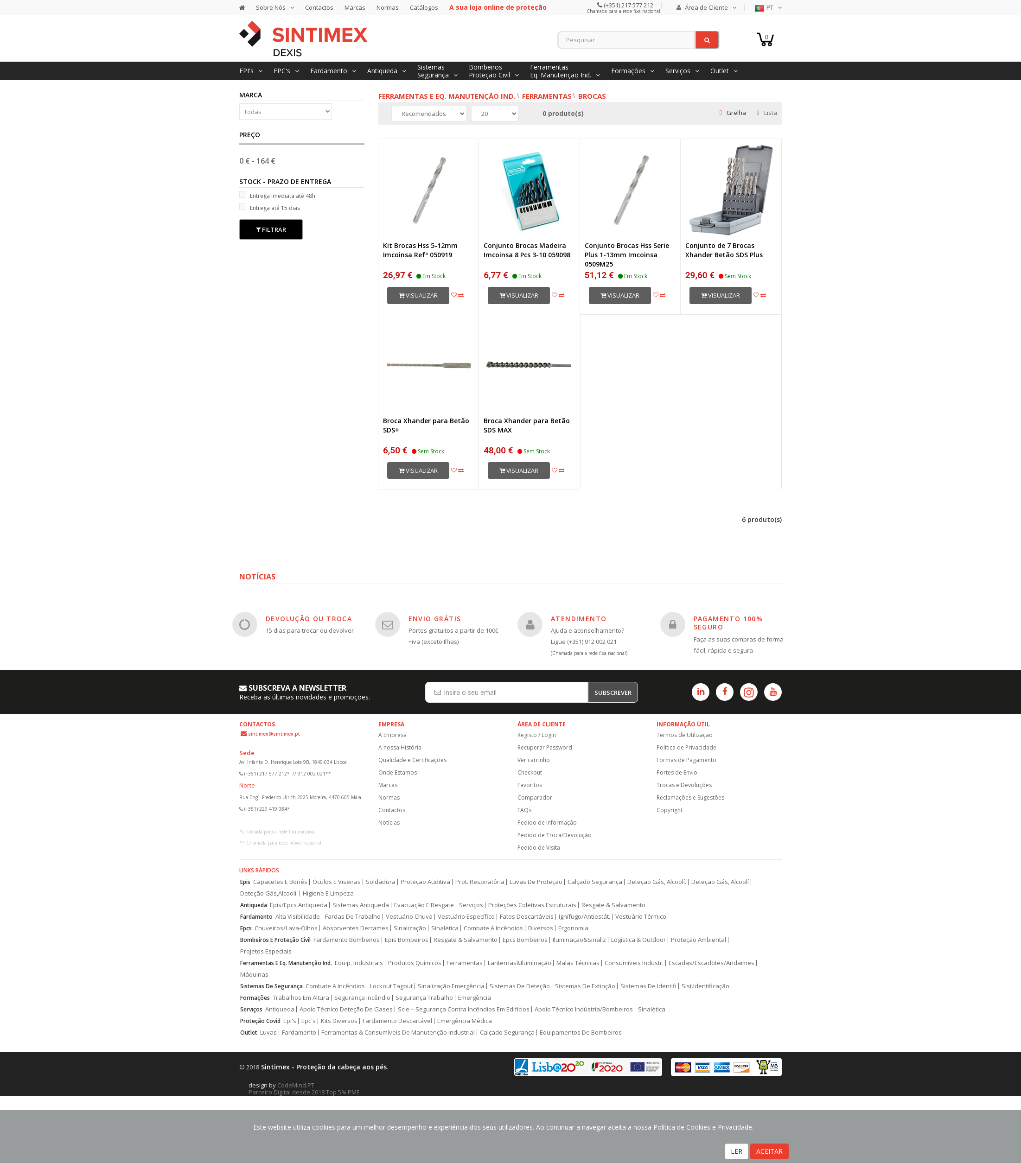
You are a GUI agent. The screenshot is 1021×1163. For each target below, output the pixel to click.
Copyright (670, 810)
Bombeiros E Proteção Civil (275, 940)
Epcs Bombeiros (525, 940)
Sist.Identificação (705, 986)
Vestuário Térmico (640, 917)
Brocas (592, 96)
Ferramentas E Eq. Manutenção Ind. (286, 963)
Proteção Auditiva (425, 882)
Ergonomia (573, 928)
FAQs (524, 810)
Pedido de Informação (547, 822)
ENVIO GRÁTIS (434, 618)
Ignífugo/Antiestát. (584, 917)
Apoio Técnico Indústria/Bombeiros (584, 1009)
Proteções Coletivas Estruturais (532, 905)
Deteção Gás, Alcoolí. (656, 882)
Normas (387, 7)
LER (736, 1151)
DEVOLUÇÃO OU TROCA (309, 618)
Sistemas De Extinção (585, 986)
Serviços (471, 905)
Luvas (268, 1033)
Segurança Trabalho (424, 998)
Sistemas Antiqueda (360, 905)
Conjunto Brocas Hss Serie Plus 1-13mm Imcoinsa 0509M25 (627, 254)
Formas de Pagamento (686, 760)
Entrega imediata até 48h (277, 195)
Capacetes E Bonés (280, 882)
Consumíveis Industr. (634, 963)
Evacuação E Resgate (424, 905)
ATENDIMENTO (578, 618)
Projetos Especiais (266, 951)
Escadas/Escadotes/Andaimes (711, 963)
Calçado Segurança (595, 882)
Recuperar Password (544, 747)
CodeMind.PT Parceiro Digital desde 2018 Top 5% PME (304, 1088)
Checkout (529, 772)
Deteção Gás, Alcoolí (720, 882)
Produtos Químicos (414, 963)
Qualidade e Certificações (412, 760)
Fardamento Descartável (397, 1021)
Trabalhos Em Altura (301, 998)
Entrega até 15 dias (269, 207)
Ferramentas (547, 96)
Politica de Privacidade (686, 747)
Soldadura (381, 882)
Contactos (319, 7)
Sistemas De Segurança (271, 986)
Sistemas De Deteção (520, 986)
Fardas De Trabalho (353, 917)
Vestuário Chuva (409, 917)
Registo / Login (536, 735)
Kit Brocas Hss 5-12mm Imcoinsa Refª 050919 (420, 250)
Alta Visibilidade (297, 917)
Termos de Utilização (685, 735)
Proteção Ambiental (698, 940)
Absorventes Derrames (356, 928)
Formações (255, 998)
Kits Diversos (339, 1021)
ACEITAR (769, 1151)
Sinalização (410, 928)
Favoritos (529, 785)
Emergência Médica (464, 1021)
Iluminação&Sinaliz (579, 940)
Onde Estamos (397, 772)
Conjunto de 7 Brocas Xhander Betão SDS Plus (724, 250)
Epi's (289, 1021)
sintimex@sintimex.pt (274, 734)
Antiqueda (253, 905)
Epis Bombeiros (406, 940)
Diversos (540, 928)
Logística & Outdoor (638, 940)
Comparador (534, 797)
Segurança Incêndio (362, 998)
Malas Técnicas (578, 963)
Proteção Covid (260, 1021)
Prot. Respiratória (479, 882)
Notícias (389, 822)
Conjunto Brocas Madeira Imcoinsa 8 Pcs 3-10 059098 (527, 250)
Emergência (474, 998)
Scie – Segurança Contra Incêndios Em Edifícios (464, 1009)
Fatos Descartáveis (527, 917)
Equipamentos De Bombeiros (581, 1033)
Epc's (308, 1021)
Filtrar (271, 229)
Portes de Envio (677, 772)
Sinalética (445, 928)
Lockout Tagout (391, 986)
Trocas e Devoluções (684, 785)
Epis (245, 882)
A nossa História (399, 747)
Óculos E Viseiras (337, 882)
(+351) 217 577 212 (627, 5)
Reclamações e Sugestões (690, 797)
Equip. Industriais (359, 963)
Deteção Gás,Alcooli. (269, 893)
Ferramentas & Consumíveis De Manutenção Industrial (398, 1033)
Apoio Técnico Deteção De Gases (346, 1009)
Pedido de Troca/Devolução (554, 835)
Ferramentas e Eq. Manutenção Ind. (447, 96)
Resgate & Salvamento (613, 905)
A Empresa (392, 735)
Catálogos (424, 7)
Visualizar (418, 295)
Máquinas (254, 975)
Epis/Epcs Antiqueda (298, 905)
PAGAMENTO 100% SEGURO (728, 622)
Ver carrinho (533, 760)
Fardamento (256, 917)
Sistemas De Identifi (648, 986)
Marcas (355, 7)
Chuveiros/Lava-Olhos (286, 928)
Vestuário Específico (466, 917)
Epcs (246, 928)
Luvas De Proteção (536, 882)
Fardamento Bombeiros (346, 940)
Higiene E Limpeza (328, 893)
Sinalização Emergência (451, 986)
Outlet (248, 1033)
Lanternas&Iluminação (519, 963)
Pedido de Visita (538, 848)
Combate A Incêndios (493, 928)
